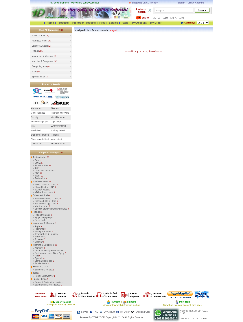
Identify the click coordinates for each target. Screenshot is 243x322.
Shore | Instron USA (44, 187)
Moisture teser (42, 206)
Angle (37, 226)
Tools (34, 71)
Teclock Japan (42, 189)
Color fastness (38, 113)
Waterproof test (58, 126)
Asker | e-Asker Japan (45, 184)
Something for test (43, 269)
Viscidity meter (58, 117)
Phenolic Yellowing (60, 113)
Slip (33, 126)
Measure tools (58, 143)
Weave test (56, 139)
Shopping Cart (142, 312)
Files (102, 22)
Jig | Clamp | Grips (44, 217)
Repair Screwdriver (44, 276)
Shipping (131, 302)
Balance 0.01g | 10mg (45, 203)
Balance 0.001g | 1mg (45, 201)
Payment (115, 302)
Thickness (40, 236)
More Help (184, 302)
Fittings (35, 51)
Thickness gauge (39, 121)
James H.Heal (41, 165)
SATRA (156, 18)
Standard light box (40, 135)
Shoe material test (40, 139)
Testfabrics (40, 178)
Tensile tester (41, 263)
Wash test (36, 130)
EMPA (173, 18)
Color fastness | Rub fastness (49, 250)
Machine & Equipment (42, 61)
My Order (155, 22)
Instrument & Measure (42, 56)
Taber (165, 18)
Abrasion (39, 248)
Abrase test (36, 108)
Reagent (55, 135)
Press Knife (40, 220)
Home (50, 22)
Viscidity (39, 242)
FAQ (96, 312)
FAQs (125, 22)
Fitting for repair (42, 215)
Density (34, 117)
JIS (36, 168)
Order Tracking (63, 302)
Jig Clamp (56, 121)
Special (38, 258)
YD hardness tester (44, 192)
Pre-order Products (84, 22)
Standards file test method (47, 284)
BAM (181, 18)
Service (113, 22)
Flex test (55, 108)
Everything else (39, 66)
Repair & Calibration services (49, 282)
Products (63, 22)
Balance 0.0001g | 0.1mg (47, 198)
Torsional (39, 239)
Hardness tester (39, 40)
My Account (139, 22)
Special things (38, 76)
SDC (37, 173)
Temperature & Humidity (46, 234)
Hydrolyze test (58, 130)
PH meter (39, 229)
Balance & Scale (40, 46)
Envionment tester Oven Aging (49, 253)
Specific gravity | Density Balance (51, 209)
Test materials (38, 35)
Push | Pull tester (43, 231)
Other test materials (44, 170)
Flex (37, 255)
